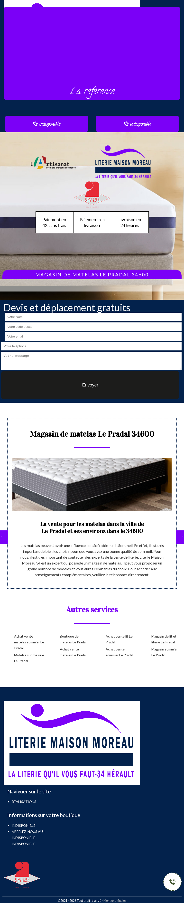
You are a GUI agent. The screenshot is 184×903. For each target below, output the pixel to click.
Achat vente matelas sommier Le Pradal (29, 642)
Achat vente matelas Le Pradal (73, 652)
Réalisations (24, 802)
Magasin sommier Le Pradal (164, 652)
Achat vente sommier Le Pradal (119, 652)
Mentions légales (114, 901)
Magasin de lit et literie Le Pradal (163, 639)
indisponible (23, 838)
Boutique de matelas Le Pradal (73, 639)
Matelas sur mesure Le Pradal (29, 658)
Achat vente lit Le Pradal (119, 639)
